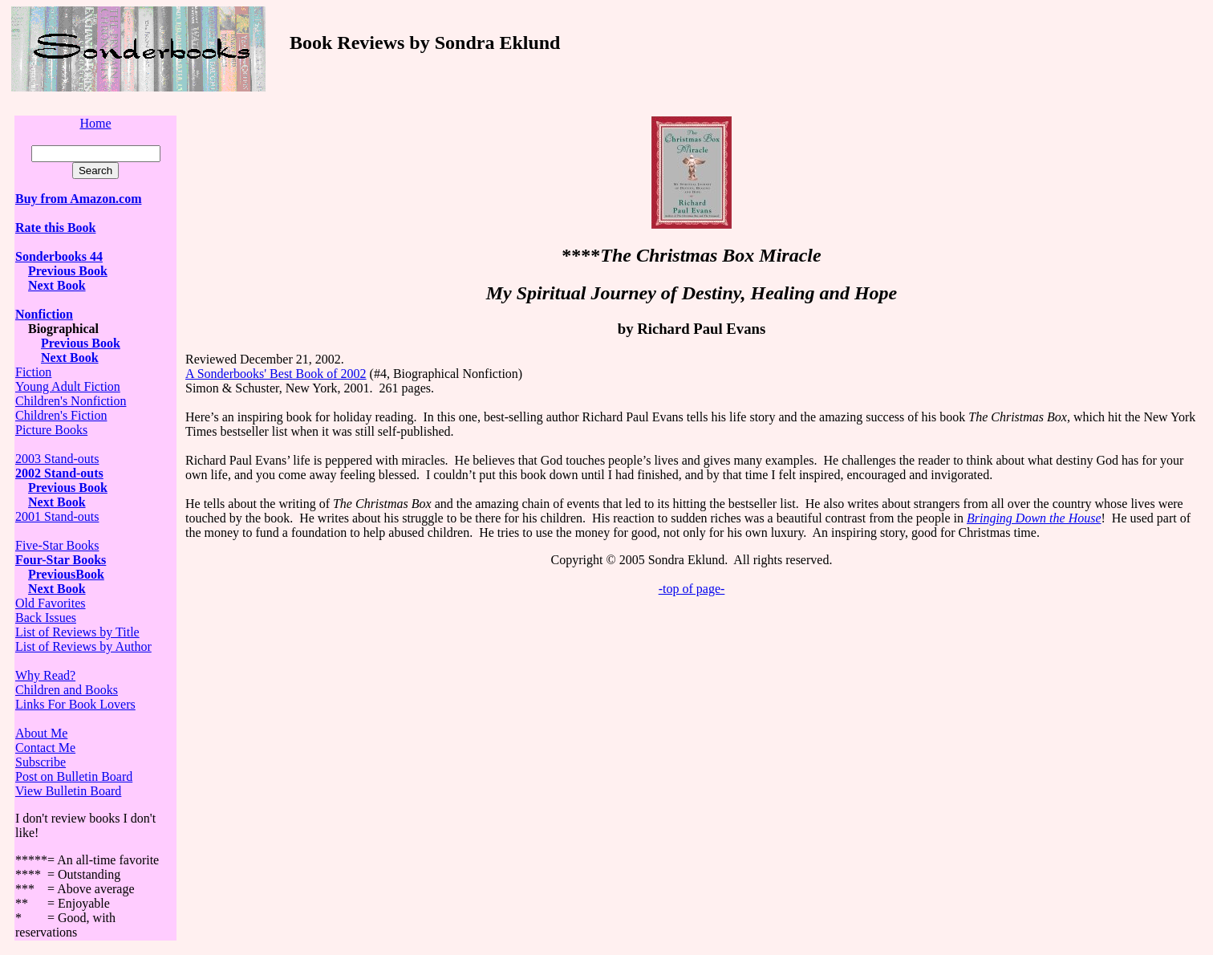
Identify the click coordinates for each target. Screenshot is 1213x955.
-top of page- (692, 588)
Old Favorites (50, 603)
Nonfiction (44, 314)
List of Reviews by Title (77, 632)
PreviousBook (66, 574)
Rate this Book (55, 227)
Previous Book (68, 271)
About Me (41, 733)
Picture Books (51, 430)
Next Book (57, 285)
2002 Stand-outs (59, 473)
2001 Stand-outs (57, 516)
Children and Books (66, 690)
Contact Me (45, 747)
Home (95, 123)
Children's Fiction (61, 415)
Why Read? (45, 675)
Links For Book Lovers (75, 704)
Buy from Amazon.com (78, 198)
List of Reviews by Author (83, 646)
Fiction (33, 372)
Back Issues (45, 617)
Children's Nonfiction (70, 401)
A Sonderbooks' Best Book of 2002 (276, 373)
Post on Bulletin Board (73, 776)
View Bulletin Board (68, 791)
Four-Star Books (60, 560)
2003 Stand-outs (57, 458)
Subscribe (40, 762)
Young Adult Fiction (67, 386)
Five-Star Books (57, 545)
